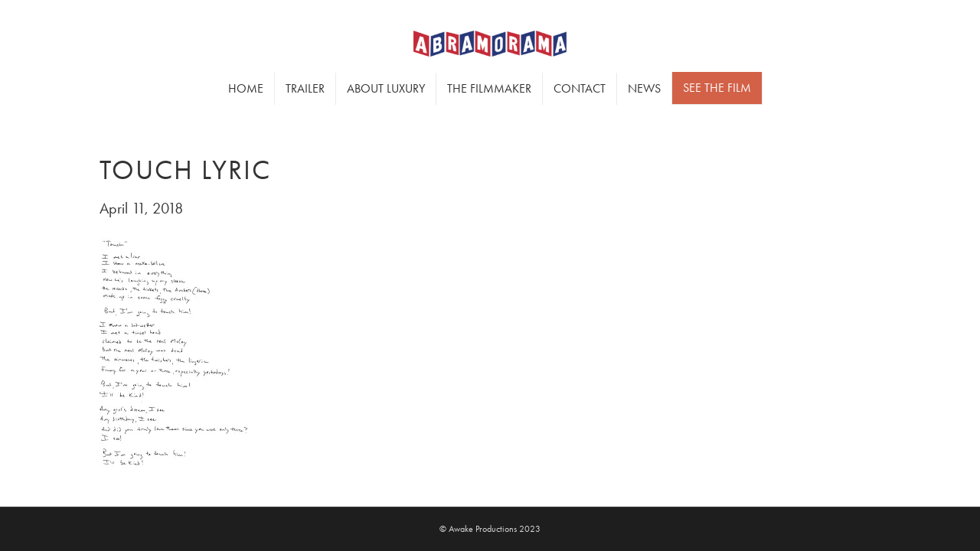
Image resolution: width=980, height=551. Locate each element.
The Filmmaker (489, 88)
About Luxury (386, 88)
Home (245, 88)
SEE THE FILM (717, 87)
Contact (580, 88)
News (644, 88)
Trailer (305, 88)
